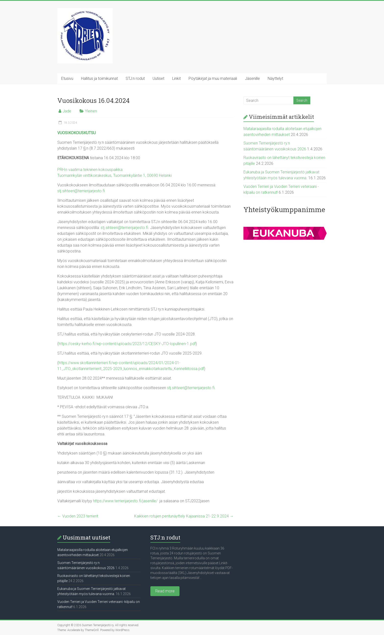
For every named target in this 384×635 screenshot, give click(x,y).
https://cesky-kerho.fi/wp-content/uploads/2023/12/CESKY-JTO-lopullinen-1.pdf (127, 343)
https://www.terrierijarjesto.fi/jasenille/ (125, 501)
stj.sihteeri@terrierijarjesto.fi (81, 191)
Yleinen (91, 111)
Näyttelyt (275, 78)
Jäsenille (252, 78)
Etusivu (67, 78)
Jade (66, 111)
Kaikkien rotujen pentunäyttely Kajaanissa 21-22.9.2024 (184, 516)
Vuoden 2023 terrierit (77, 516)
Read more (165, 591)
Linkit (176, 78)
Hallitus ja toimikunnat (99, 78)
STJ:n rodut (135, 78)
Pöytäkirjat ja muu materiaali (213, 78)
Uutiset (158, 78)
